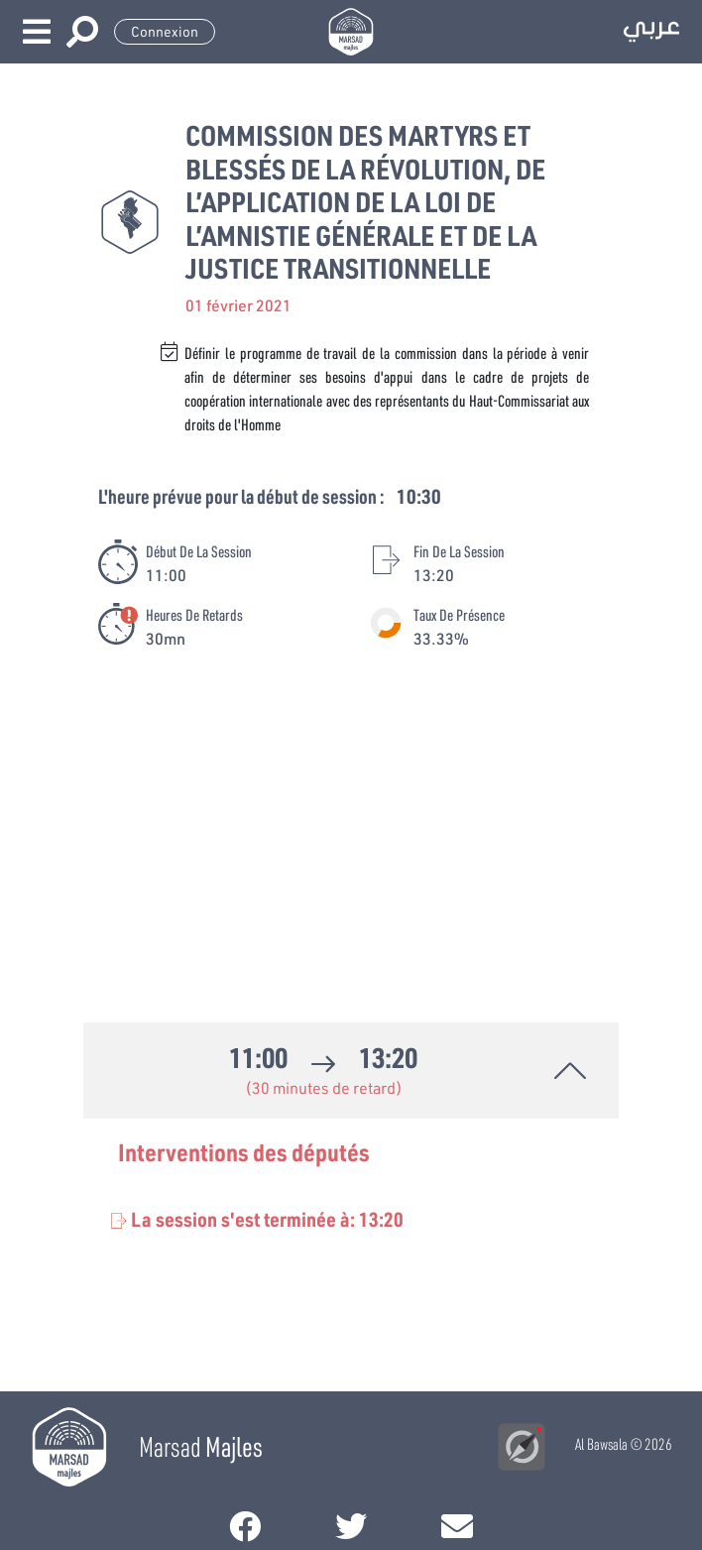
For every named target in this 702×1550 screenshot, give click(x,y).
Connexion (164, 32)
